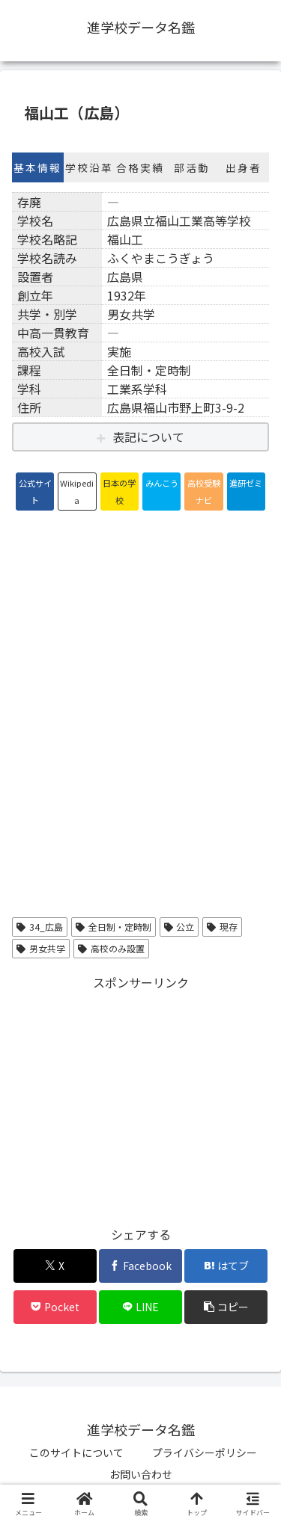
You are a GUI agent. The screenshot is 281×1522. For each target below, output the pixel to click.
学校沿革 (89, 167)
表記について (148, 437)
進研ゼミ (245, 483)
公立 (179, 926)
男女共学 (40, 948)
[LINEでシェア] (140, 1307)
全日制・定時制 (113, 926)
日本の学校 (119, 491)
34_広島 (39, 926)
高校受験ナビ (203, 491)
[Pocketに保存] (55, 1307)
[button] (226, 1307)
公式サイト (35, 491)
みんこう (161, 483)
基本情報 (37, 167)
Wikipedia (77, 491)
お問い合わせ (140, 1474)
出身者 (244, 167)
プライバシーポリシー (204, 1452)
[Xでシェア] (55, 1266)
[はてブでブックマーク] (226, 1266)
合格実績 (140, 167)
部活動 (192, 167)
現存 (222, 926)
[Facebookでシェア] (140, 1266)
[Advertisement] (140, 1098)
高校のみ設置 (111, 948)
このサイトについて (76, 1452)
